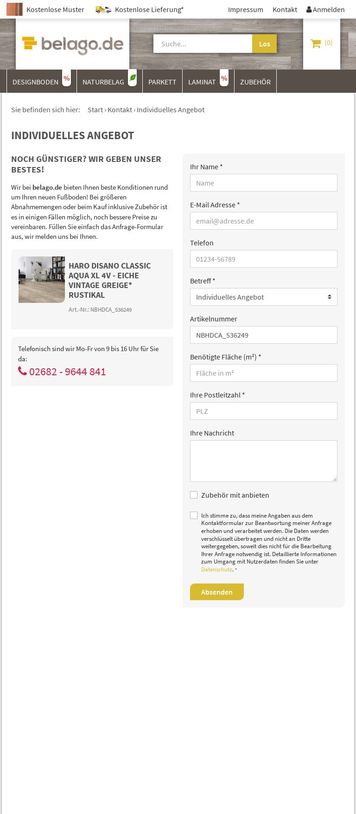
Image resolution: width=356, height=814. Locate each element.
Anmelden (325, 9)
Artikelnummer (213, 318)
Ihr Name (206, 166)
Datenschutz (216, 569)
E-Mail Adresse (215, 204)
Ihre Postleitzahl (217, 394)
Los (264, 43)
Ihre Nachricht (212, 432)
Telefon (202, 242)
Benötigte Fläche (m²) (225, 356)
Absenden (217, 591)
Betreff (203, 280)
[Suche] (196, 43)
